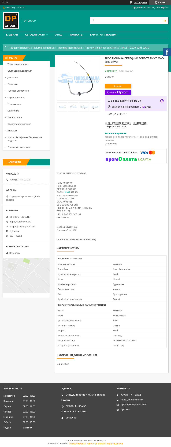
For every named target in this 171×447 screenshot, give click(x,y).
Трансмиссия (14, 104)
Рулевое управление (18, 90)
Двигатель (13, 77)
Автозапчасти (35, 34)
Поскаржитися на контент (82, 443)
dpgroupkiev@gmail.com (22, 226)
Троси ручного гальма (70, 47)
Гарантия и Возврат (104, 34)
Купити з (117, 92)
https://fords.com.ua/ (20, 221)
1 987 (67, 192)
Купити (117, 86)
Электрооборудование (19, 124)
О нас (58, 34)
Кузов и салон (15, 117)
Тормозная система (18, 64)
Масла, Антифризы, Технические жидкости (25, 139)
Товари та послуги (19, 47)
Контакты (76, 34)
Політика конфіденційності (109, 443)
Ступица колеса (16, 97)
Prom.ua (102, 440)
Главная (12, 34)
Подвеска (13, 84)
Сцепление (13, 110)
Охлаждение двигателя (20, 70)
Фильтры (12, 130)
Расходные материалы (20, 147)
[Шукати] (164, 20)
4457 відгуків (140, 2)
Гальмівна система (44, 47)
